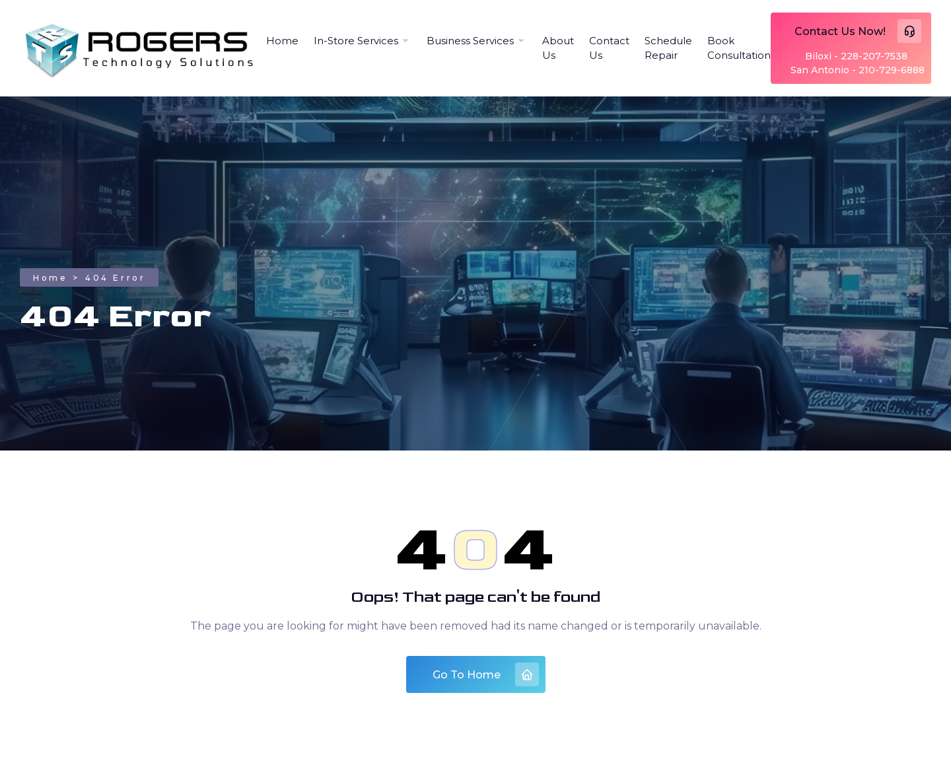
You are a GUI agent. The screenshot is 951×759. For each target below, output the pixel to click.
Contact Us (609, 48)
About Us (558, 48)
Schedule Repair (668, 48)
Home (282, 40)
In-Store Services (356, 40)
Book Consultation (739, 48)
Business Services (470, 40)
